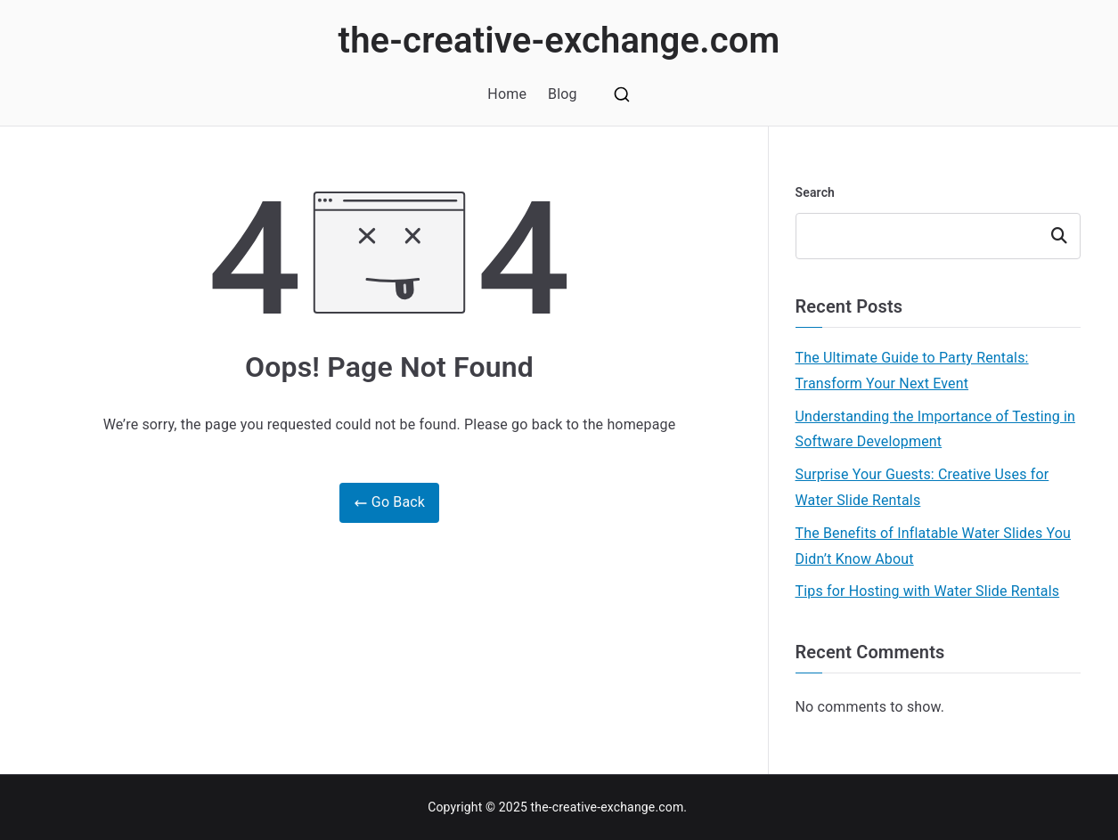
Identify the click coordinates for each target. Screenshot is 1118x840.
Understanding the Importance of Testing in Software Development (936, 429)
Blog (562, 94)
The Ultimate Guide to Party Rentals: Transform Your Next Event (912, 370)
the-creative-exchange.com (559, 40)
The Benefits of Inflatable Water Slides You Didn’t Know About (933, 546)
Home (506, 94)
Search (816, 192)
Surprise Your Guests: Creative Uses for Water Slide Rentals (922, 487)
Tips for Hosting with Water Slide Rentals (928, 591)
